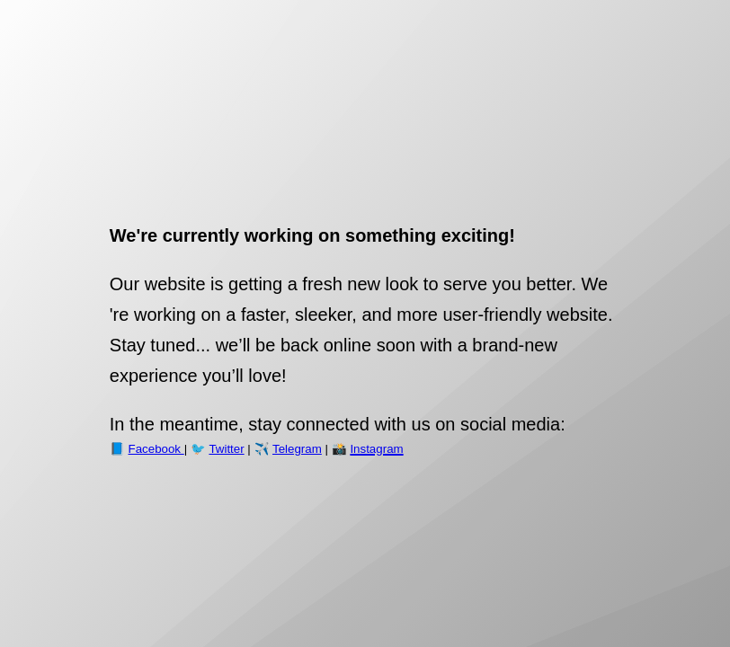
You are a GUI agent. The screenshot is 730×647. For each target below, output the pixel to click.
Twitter (226, 449)
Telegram (297, 449)
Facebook (156, 449)
